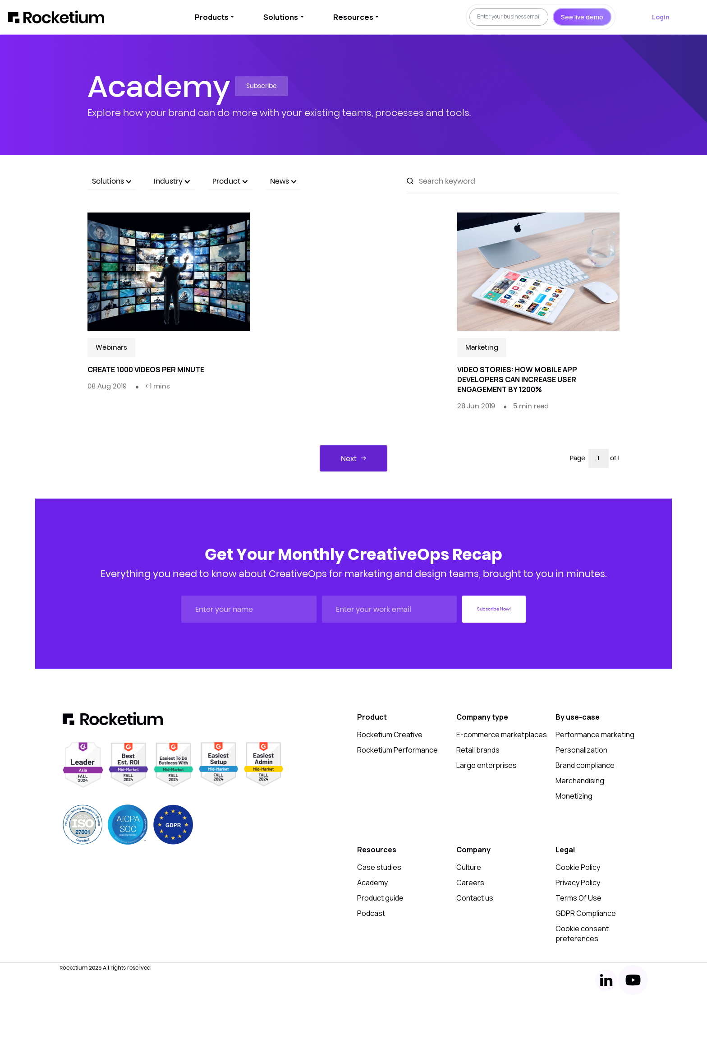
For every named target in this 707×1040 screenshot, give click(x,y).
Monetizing (574, 796)
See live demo (582, 17)
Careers (470, 882)
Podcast (371, 913)
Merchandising (580, 781)
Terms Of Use (578, 898)
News (283, 180)
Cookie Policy (578, 867)
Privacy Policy (578, 882)
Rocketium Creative (389, 735)
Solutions (280, 17)
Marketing (481, 347)
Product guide (380, 898)
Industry (172, 180)
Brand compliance (585, 765)
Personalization (581, 750)
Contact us (474, 898)
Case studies (379, 867)
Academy (372, 882)
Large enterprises (486, 765)
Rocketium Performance (397, 750)
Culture (468, 867)
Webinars (111, 347)
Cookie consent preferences (582, 933)
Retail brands (478, 750)
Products (212, 17)
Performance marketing (595, 735)
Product (230, 180)
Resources (353, 17)
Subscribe (261, 86)
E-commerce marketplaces (501, 735)
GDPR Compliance (586, 913)
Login (661, 17)
